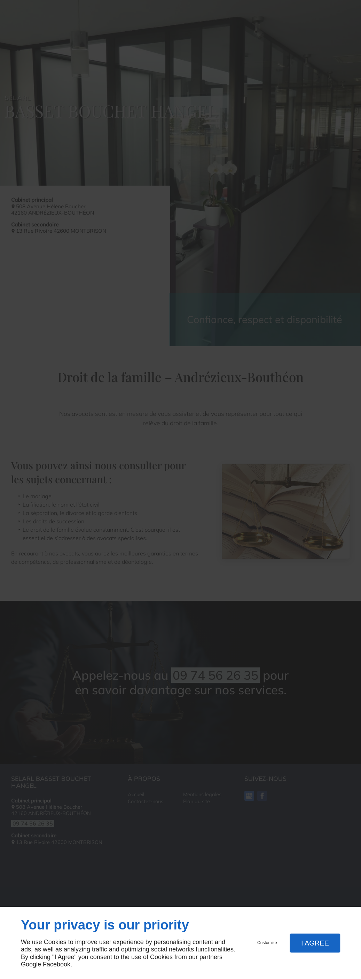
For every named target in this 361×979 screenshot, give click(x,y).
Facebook (56, 964)
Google (31, 964)
